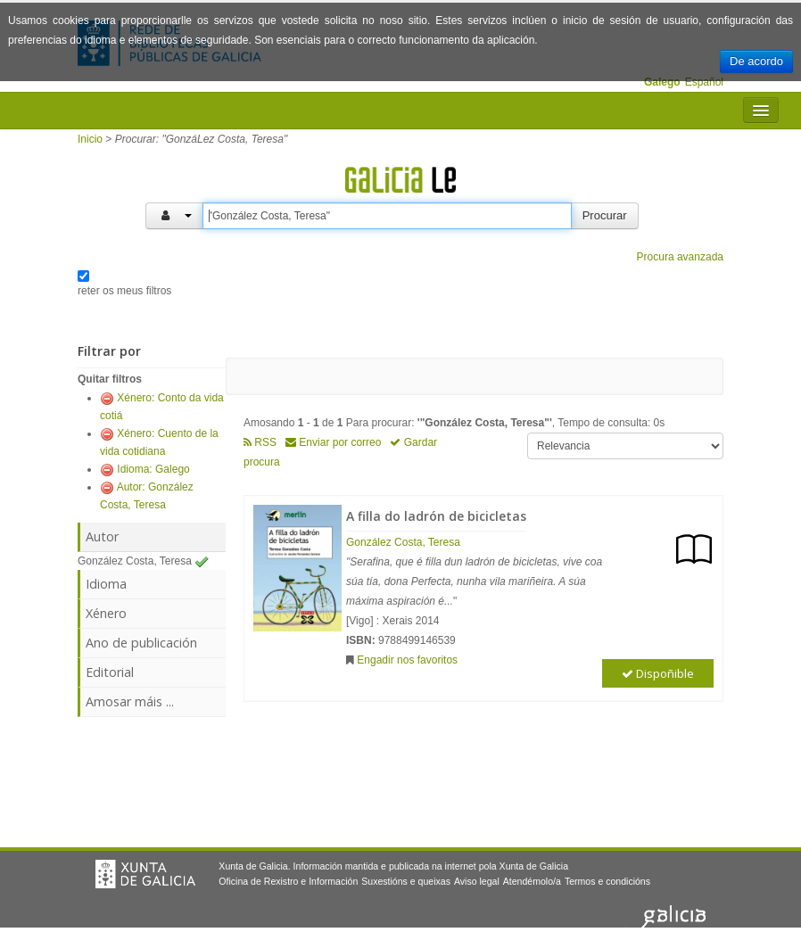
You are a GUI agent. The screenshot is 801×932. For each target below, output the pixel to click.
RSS (260, 442)
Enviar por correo (333, 442)
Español (704, 82)
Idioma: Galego (153, 469)
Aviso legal (477, 881)
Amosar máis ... (130, 701)
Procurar (604, 215)
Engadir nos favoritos (407, 660)
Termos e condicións (607, 881)
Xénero (106, 613)
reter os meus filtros (124, 291)
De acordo (756, 61)
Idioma (106, 583)
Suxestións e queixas (405, 881)
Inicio (90, 139)
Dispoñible (658, 673)
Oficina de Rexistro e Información (288, 881)
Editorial (110, 672)
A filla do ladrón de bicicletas (436, 515)
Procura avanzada (680, 257)
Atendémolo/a (532, 881)
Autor (102, 536)
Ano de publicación (141, 642)
